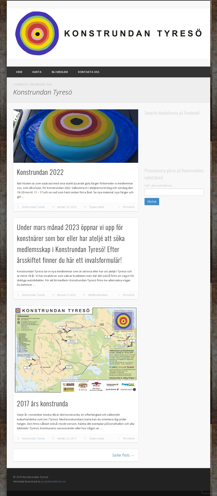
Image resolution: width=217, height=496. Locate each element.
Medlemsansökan (98, 295)
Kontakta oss (88, 72)
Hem (19, 72)
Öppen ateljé (96, 207)
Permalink (129, 207)
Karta (37, 72)
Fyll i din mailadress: (158, 185)
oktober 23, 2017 (67, 438)
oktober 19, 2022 (67, 207)
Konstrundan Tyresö (33, 207)
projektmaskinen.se (53, 481)
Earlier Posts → (123, 455)
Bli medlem (60, 72)
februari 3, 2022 (66, 295)
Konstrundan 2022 (40, 172)
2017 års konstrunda (42, 403)
